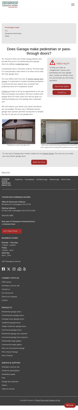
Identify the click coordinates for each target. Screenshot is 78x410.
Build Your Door (39, 162)
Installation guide (8, 374)
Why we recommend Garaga (13, 348)
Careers (5, 300)
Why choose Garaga (10, 352)
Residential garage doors (11, 312)
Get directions (10, 231)
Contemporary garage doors (13, 315)
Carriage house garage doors (13, 319)
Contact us (6, 91)
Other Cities (65, 179)
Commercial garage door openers (15, 337)
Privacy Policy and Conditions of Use (48, 400)
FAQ (6, 31)
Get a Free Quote (62, 86)
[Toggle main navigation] (73, 5)
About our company (9, 296)
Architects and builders (11, 370)
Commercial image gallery (12, 344)
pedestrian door (22, 64)
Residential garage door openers (14, 333)
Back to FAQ (6, 172)
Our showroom (7, 293)
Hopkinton (19, 179)
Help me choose (8, 389)
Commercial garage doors (12, 330)
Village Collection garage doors (14, 326)
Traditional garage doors (11, 323)
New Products (7, 355)
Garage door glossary (10, 381)
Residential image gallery (11, 341)
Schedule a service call (10, 286)
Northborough (41, 179)
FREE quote (6, 282)
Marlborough (54, 179)
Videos (7, 36)
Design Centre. (48, 153)
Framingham (29, 179)
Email (71, 405)
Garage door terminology (13, 33)
